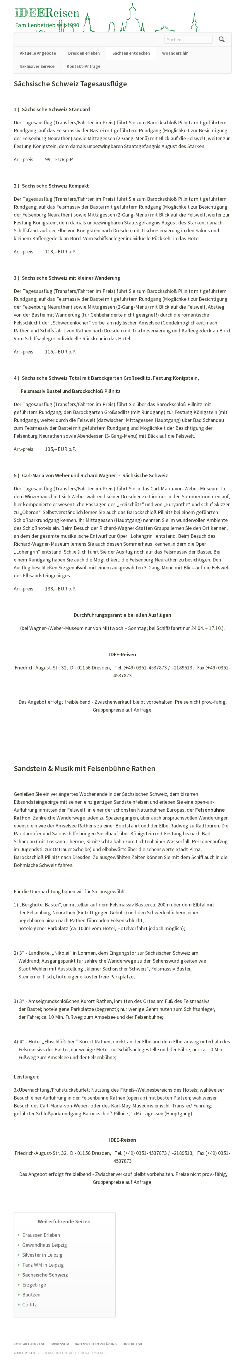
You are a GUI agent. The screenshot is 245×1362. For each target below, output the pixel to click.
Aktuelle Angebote (38, 53)
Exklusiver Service (37, 66)
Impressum (60, 1344)
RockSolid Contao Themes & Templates (74, 1353)
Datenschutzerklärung (96, 1344)
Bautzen (31, 1294)
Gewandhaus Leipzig (44, 1244)
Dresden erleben (84, 53)
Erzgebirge (34, 1284)
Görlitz (29, 1304)
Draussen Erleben (41, 1235)
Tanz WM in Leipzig (43, 1264)
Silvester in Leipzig (42, 1254)
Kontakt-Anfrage (83, 66)
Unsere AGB (132, 1344)
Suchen (222, 39)
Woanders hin (175, 53)
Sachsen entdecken (131, 53)
